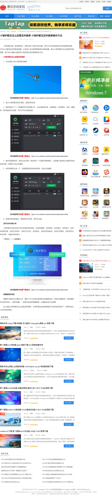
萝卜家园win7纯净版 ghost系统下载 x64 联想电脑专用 (21, 345)
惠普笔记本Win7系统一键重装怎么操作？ (14, 470)
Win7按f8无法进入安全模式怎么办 (53, 470)
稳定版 (87, 1)
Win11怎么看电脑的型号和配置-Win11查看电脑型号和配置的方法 (63, 467)
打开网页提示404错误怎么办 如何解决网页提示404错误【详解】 (95, 231)
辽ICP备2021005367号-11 (30, 489)
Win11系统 (21, 16)
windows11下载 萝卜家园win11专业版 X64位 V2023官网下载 (24, 431)
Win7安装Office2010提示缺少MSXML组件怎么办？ (17, 463)
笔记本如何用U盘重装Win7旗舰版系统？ (14, 467)
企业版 (103, 1)
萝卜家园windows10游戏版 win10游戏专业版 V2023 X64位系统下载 (27, 410)
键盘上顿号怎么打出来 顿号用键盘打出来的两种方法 (95, 235)
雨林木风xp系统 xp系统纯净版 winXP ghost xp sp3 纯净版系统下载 (26, 367)
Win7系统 (49, 16)
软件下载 (77, 16)
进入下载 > (69, 338)
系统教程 (13, 31)
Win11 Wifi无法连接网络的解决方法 (53, 459)
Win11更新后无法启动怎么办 (10, 482)
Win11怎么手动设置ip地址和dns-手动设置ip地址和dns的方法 (20, 478)
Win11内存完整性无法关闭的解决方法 (13, 459)
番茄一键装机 (105, 15)
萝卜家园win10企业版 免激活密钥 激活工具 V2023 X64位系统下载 (26, 388)
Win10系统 (35, 16)
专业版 (98, 1)
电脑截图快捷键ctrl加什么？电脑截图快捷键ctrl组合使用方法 (95, 240)
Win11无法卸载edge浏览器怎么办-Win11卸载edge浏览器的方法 (62, 482)
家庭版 (109, 1)
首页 (7, 16)
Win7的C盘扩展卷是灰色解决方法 (53, 463)
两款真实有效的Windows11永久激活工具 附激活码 (95, 245)
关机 (28, 302)
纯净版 (81, 1)
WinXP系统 (63, 16)
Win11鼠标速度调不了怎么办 (51, 478)
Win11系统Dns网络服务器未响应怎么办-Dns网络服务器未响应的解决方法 (65, 474)
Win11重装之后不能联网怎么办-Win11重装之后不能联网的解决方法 (22, 474)
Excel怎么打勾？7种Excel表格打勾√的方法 (94, 250)
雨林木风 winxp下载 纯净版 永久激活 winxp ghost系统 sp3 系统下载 (27, 323)
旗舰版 (92, 1)
